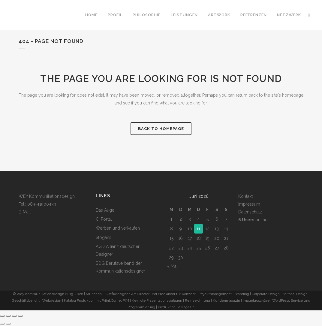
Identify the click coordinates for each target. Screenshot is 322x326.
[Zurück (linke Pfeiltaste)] (2, 323)
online (252, 219)
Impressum (249, 204)
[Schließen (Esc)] (20, 316)
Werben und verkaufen (118, 228)
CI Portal (104, 219)
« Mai (172, 266)
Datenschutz (250, 212)
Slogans (103, 237)
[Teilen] (14, 316)
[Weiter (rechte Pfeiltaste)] (8, 323)
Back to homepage (161, 128)
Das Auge (105, 210)
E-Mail (25, 212)
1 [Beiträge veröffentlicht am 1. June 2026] (171, 219)
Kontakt (245, 196)
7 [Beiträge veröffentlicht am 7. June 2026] (226, 219)
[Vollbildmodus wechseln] (8, 316)
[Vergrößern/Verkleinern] (2, 316)
